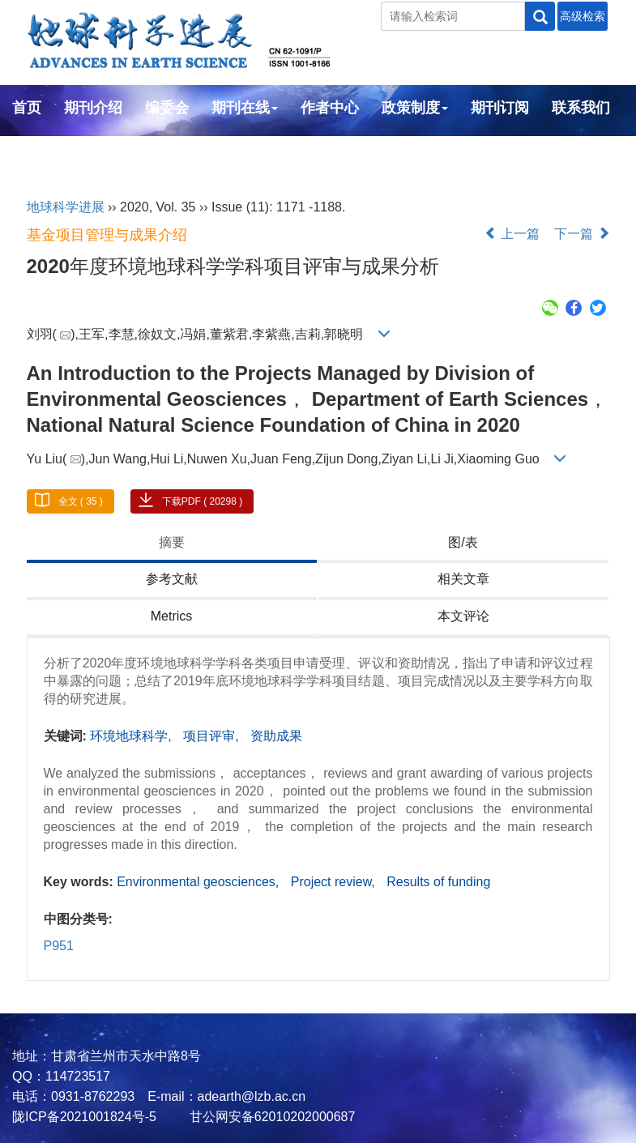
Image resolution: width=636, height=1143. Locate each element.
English (38, 151)
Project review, (334, 882)
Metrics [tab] (172, 616)
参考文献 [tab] (172, 579)
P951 (59, 946)
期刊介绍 (93, 108)
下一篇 (581, 234)
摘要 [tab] (172, 542)
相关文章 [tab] (463, 579)
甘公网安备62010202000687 (270, 1117)
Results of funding (438, 882)
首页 (26, 108)
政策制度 (415, 108)
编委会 (167, 108)
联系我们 (581, 108)
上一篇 (512, 234)
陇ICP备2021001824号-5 (84, 1117)
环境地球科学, (132, 736)
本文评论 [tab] (463, 616)
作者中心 (330, 108)
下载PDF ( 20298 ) (202, 501)
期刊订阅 (500, 108)
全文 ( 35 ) (80, 501)
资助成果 (276, 736)
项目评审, (212, 736)
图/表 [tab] (462, 542)
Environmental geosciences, (200, 882)
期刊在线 (244, 108)
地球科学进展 (66, 207)
